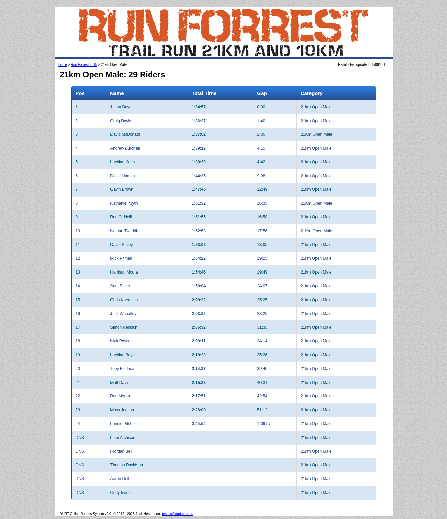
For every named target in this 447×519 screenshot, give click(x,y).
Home (62, 65)
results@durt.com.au (177, 514)
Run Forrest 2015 (84, 65)
